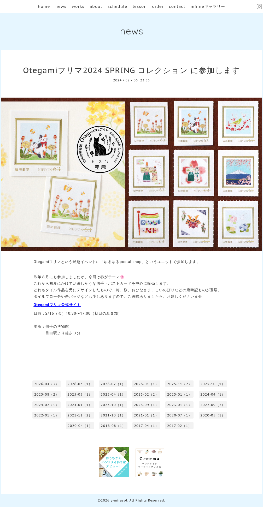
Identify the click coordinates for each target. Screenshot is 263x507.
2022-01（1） (46, 415)
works (78, 6)
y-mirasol (118, 500)
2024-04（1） (212, 394)
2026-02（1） (113, 384)
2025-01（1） (179, 394)
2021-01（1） (146, 415)
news (61, 6)
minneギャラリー (208, 6)
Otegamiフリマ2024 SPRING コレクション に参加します (131, 70)
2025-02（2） (146, 394)
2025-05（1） (79, 394)
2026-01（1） (146, 384)
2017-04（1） (146, 426)
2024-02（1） (46, 405)
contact (177, 6)
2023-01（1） (179, 405)
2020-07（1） (179, 415)
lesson (140, 6)
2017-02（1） (179, 426)
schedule (117, 6)
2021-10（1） (113, 415)
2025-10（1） (212, 384)
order (157, 6)
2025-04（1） (113, 394)
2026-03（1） (79, 384)
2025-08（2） (46, 394)
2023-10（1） (113, 405)
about (96, 6)
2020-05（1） (212, 415)
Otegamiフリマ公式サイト (57, 305)
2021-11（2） (79, 415)
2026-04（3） (46, 384)
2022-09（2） (212, 405)
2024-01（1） (79, 405)
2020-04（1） (80, 426)
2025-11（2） (179, 384)
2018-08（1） (113, 426)
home (44, 6)
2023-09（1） (146, 405)
